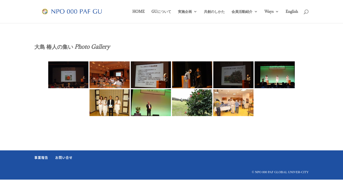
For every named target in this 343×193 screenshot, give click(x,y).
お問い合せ (64, 157)
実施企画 (185, 12)
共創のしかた (214, 12)
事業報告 (41, 157)
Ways (269, 12)
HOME (138, 12)
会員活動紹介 (242, 12)
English (292, 12)
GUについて (161, 12)
